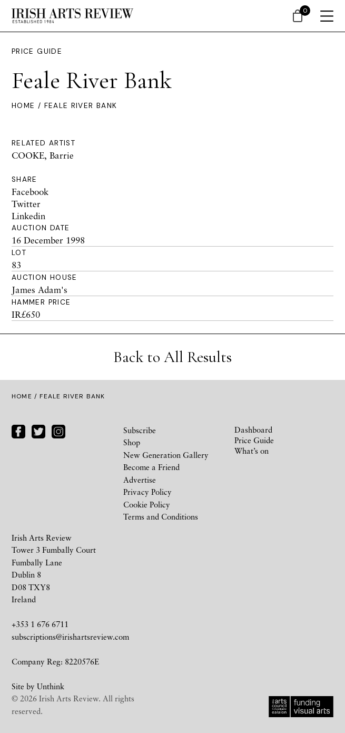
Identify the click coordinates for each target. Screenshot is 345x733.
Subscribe (139, 430)
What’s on (251, 450)
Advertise (139, 479)
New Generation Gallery (166, 455)
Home (23, 105)
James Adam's (39, 289)
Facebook (30, 191)
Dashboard (253, 429)
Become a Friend (151, 467)
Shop (131, 442)
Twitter (26, 203)
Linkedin (28, 215)
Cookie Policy (146, 504)
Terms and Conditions (160, 516)
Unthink (50, 686)
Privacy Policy (147, 491)
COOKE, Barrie (43, 155)
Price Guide (37, 51)
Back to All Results (172, 357)
